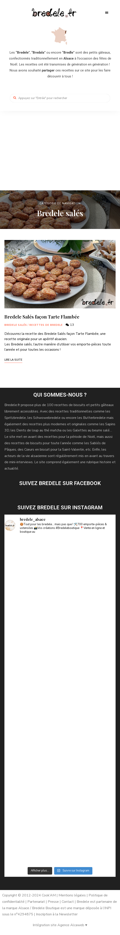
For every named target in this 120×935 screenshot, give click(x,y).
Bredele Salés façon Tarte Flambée (41, 316)
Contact (68, 901)
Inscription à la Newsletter (57, 914)
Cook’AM (49, 895)
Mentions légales (72, 895)
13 (70, 325)
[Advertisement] (60, 144)
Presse (53, 901)
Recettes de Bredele (46, 325)
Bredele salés (15, 325)
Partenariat (36, 901)
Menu (106, 12)
